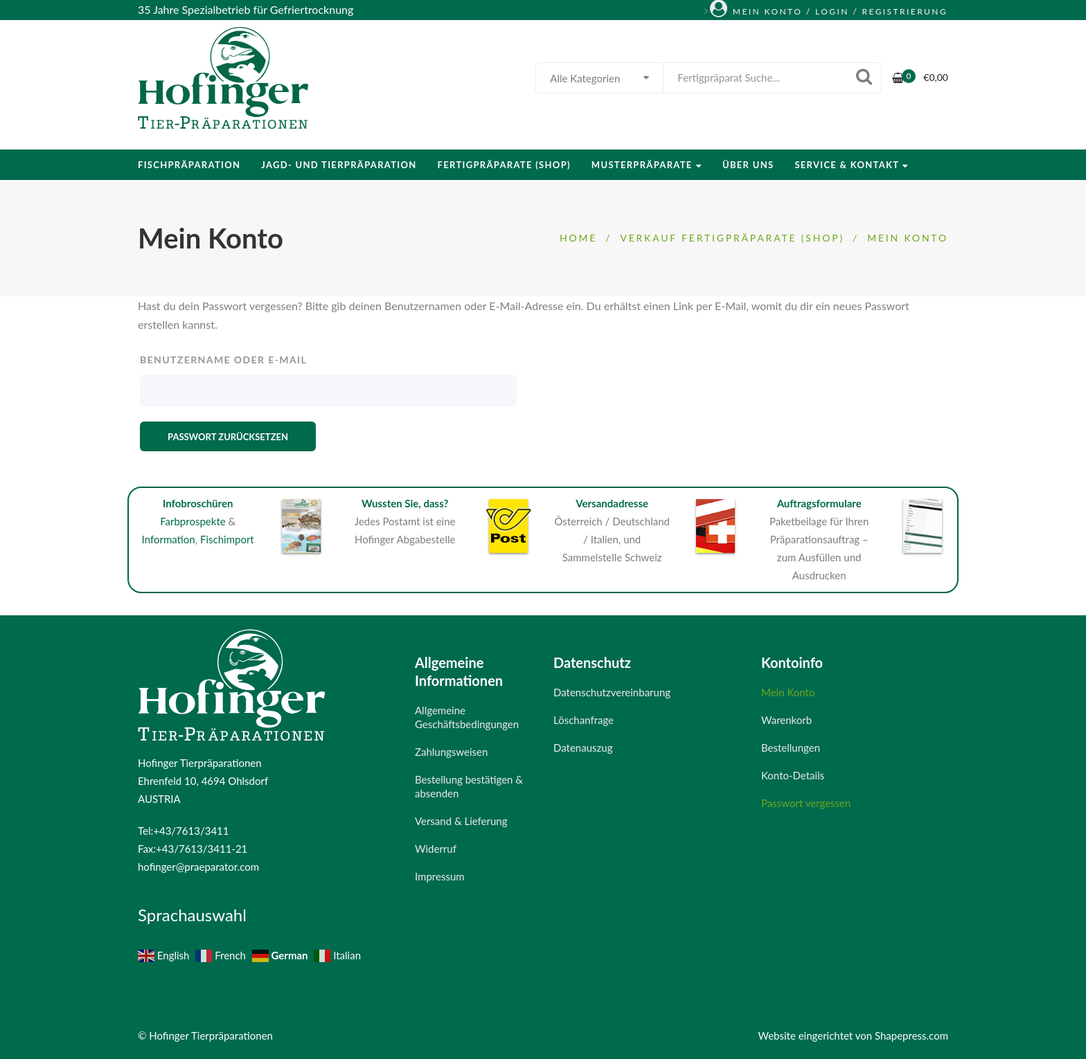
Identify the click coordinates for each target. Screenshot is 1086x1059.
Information (168, 539)
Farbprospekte (193, 521)
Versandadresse (612, 503)
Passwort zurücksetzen (228, 436)
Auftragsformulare (819, 503)
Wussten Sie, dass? (405, 503)
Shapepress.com (911, 1035)
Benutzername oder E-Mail (223, 359)
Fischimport (227, 539)
